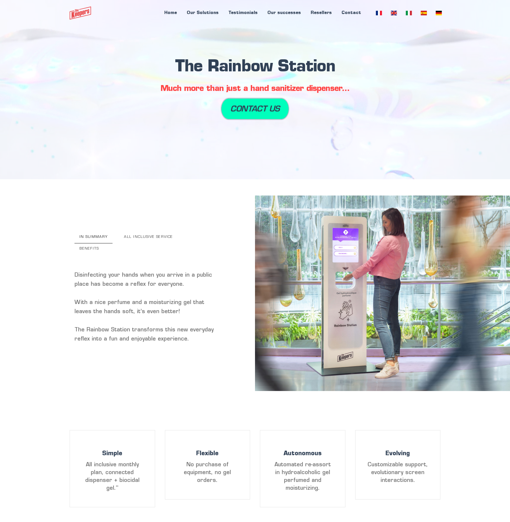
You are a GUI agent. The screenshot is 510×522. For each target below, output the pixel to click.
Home (170, 13)
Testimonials (243, 13)
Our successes (284, 13)
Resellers (321, 13)
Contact (351, 13)
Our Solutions (203, 13)
